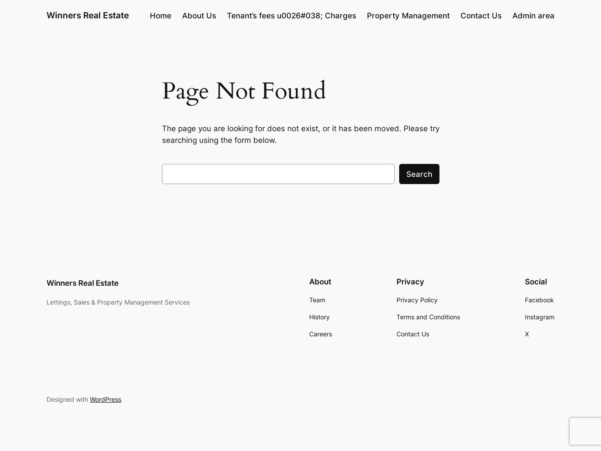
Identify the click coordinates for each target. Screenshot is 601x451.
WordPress (105, 399)
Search (419, 174)
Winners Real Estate (88, 15)
